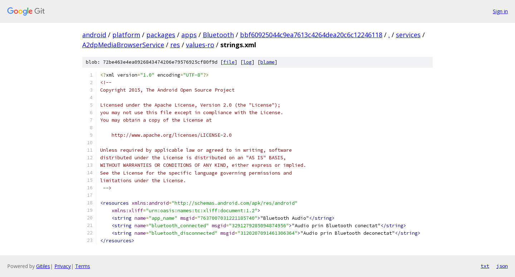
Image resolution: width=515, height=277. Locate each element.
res (175, 44)
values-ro (200, 44)
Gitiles (43, 266)
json (502, 266)
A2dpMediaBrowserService (123, 44)
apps (189, 34)
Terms (82, 266)
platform (126, 34)
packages (160, 34)
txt (485, 266)
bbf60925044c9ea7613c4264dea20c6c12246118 (311, 34)
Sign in (500, 11)
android (94, 34)
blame (267, 62)
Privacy (62, 266)
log (247, 62)
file (229, 62)
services (408, 34)
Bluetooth (218, 34)
